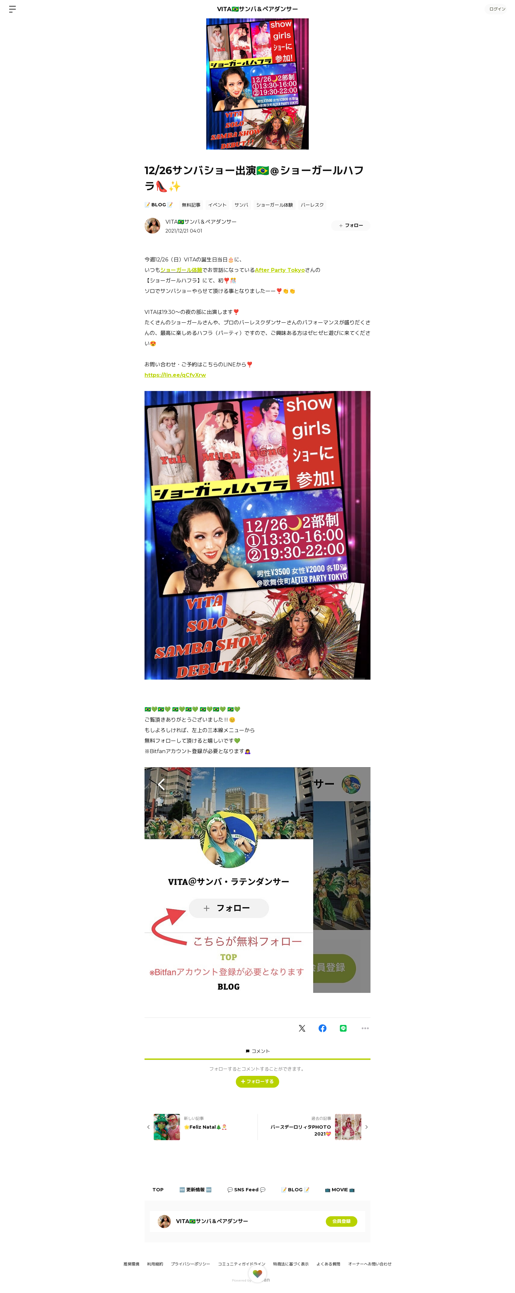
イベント (217, 205)
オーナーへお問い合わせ (370, 1264)
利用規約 (155, 1264)
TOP (158, 1190)
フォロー (350, 225)
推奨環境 (131, 1264)
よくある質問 (328, 1264)
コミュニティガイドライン (241, 1264)
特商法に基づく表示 (291, 1264)
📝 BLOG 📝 (159, 205)
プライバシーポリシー (190, 1264)
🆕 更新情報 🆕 (196, 1190)
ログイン (495, 9)
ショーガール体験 (274, 205)
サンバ (241, 205)
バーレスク (312, 205)
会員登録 (341, 1221)
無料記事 (191, 205)
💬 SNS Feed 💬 (248, 1190)
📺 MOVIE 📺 (343, 1190)
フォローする (257, 1081)
